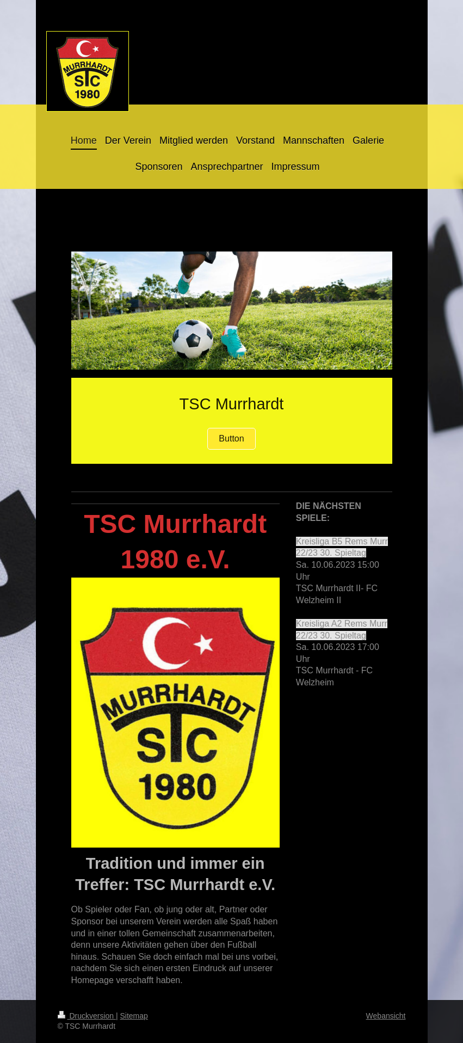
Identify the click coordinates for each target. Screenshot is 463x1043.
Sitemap (134, 1015)
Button (231, 438)
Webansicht (386, 1015)
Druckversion (87, 1015)
